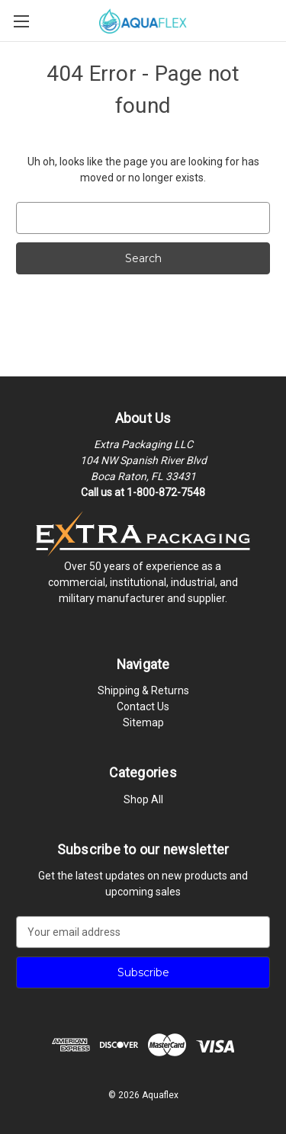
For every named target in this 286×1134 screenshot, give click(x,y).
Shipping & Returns (143, 690)
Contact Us (143, 706)
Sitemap (143, 722)
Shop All (143, 799)
